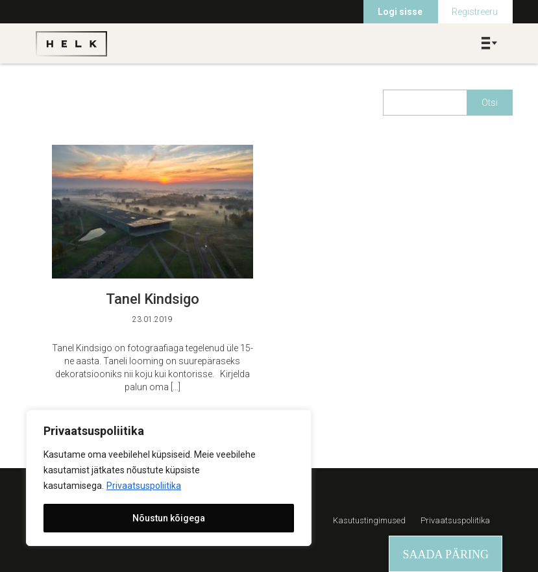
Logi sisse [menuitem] (400, 11)
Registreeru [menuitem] (475, 11)
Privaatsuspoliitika (143, 485)
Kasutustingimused (369, 520)
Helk (71, 43)
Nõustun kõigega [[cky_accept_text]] (168, 518)
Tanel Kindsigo (152, 299)
